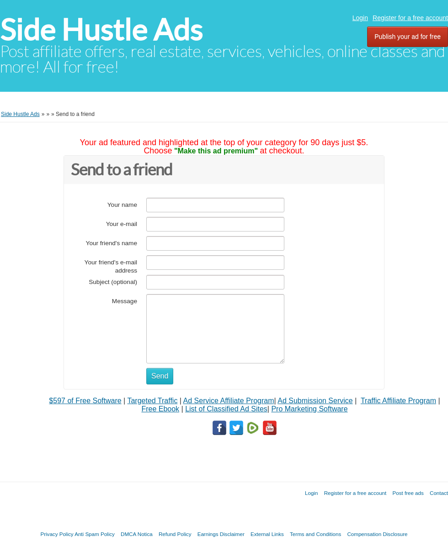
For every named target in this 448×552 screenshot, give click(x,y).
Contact (439, 493)
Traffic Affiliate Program (398, 401)
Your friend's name (111, 243)
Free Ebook (160, 409)
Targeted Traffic (152, 401)
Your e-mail (121, 224)
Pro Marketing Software (309, 409)
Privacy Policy (56, 534)
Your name (122, 204)
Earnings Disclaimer (221, 534)
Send (159, 376)
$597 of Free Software (85, 401)
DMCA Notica (137, 534)
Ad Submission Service (315, 401)
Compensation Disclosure (377, 534)
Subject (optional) (113, 282)
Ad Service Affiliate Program (228, 401)
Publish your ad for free (407, 36)
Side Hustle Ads (101, 30)
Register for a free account (410, 17)
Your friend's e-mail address (111, 266)
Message (124, 301)
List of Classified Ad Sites (226, 409)
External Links (267, 534)
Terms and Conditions (315, 534)
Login (360, 17)
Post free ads (407, 493)
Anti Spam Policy (95, 534)
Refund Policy (175, 534)
